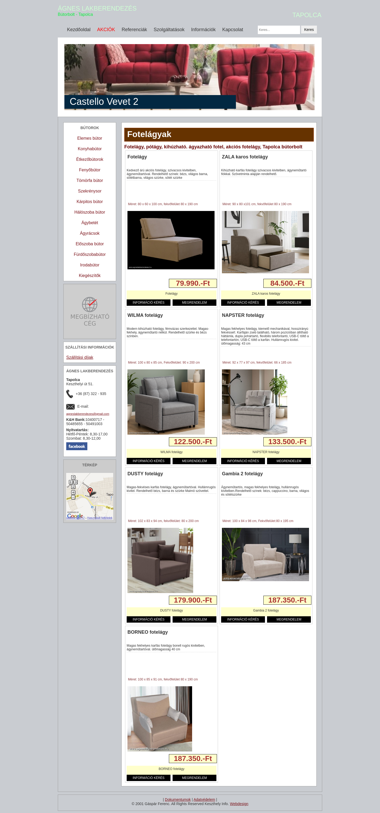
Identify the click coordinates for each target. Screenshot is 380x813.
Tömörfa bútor (90, 180)
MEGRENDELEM (194, 302)
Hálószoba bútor (89, 212)
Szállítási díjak (79, 357)
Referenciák (134, 29)
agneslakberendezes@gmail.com (87, 413)
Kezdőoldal (79, 29)
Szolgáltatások (169, 29)
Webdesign (239, 804)
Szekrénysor (90, 191)
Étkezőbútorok (89, 159)
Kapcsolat (232, 29)
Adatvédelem (204, 799)
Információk (203, 29)
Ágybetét (89, 222)
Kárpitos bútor (90, 201)
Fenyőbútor (90, 170)
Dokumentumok (178, 799)
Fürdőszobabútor (90, 254)
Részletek (136, 283)
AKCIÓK (106, 29)
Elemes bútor (89, 138)
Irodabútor (89, 265)
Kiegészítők (90, 275)
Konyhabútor (90, 149)
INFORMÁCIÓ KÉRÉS (149, 302)
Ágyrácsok (90, 233)
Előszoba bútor (90, 244)
